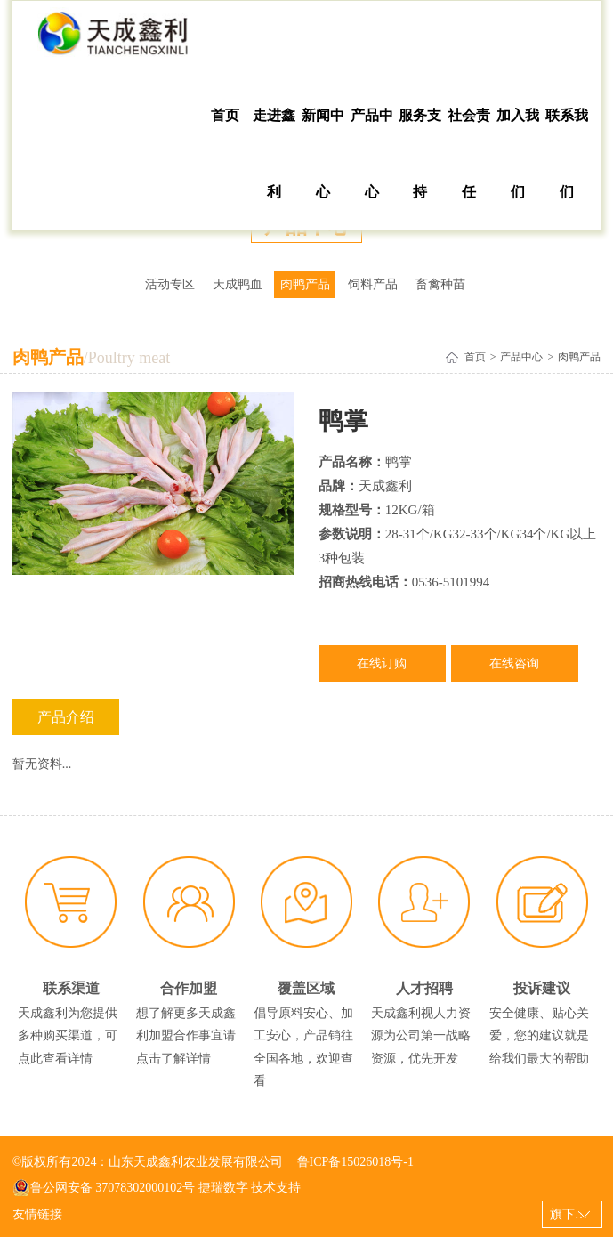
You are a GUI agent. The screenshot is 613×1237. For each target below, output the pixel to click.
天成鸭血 (237, 284)
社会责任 (469, 153)
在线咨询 (514, 663)
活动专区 (170, 284)
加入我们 (517, 153)
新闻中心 (323, 153)
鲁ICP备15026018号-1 (355, 1161)
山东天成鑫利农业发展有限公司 (113, 39)
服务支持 (420, 153)
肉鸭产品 (305, 284)
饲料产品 (373, 284)
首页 (225, 115)
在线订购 (382, 663)
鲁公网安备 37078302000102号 (104, 1188)
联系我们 (566, 153)
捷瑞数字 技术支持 (250, 1187)
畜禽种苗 (440, 284)
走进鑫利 (274, 153)
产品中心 (372, 153)
